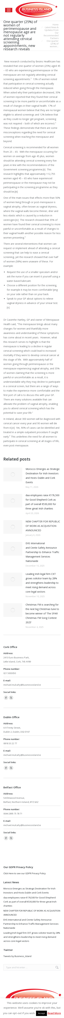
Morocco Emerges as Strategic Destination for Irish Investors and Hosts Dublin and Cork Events (43, 475)
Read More (54, 1013)
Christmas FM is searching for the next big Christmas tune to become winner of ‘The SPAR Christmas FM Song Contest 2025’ (42, 613)
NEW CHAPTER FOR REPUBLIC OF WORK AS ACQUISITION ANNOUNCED (43, 526)
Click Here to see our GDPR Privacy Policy (24, 873)
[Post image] (12, 474)
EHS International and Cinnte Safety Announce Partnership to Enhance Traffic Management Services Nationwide (42, 552)
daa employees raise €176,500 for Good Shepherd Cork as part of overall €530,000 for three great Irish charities (42, 502)
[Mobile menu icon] (8, 10)
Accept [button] (41, 1013)
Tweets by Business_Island (17, 956)
